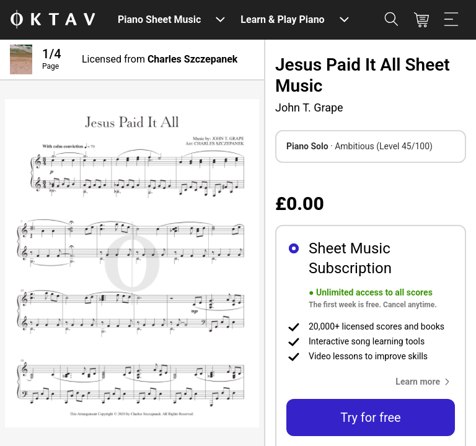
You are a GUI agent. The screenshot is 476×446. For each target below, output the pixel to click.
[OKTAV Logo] (52, 20)
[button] (425, 381)
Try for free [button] (370, 417)
